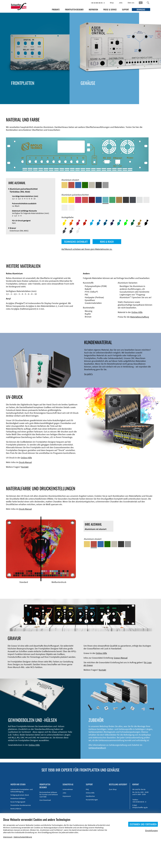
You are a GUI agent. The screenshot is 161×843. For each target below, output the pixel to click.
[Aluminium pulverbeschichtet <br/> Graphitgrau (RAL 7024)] (133, 200)
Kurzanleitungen (92, 800)
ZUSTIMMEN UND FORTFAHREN (143, 824)
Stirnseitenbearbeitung (80, 92)
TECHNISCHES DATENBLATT (76, 241)
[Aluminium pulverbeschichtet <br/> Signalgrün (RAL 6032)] (112, 200)
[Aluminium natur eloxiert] (105, 185)
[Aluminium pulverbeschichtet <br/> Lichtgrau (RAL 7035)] (146, 200)
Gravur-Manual (121, 657)
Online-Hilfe (136, 312)
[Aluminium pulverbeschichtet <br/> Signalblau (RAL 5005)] (99, 200)
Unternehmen (68, 789)
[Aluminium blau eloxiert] (78, 185)
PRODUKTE (56, 9)
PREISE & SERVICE (110, 9)
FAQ (87, 789)
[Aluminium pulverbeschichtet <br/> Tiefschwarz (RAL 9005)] (126, 200)
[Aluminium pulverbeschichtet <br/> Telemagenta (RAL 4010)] (78, 200)
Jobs (120, 3)
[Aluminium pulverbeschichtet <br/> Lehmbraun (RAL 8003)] (119, 200)
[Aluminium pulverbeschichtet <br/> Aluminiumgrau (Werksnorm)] (140, 200)
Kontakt (24, 467)
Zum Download (45, 800)
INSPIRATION (93, 9)
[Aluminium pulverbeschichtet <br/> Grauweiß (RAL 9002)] (65, 208)
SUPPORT (125, 9)
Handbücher (90, 796)
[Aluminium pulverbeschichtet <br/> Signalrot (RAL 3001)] (85, 200)
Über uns (131, 3)
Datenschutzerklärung (23, 837)
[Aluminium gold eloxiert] (65, 185)
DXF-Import (74, 95)
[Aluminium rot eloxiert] (71, 185)
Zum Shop (113, 789)
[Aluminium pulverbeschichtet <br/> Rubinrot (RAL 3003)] (92, 200)
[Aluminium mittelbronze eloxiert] (92, 185)
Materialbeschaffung (139, 316)
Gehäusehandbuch (97, 747)
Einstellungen (151, 830)
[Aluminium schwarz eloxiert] (99, 185)
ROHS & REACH (107, 241)
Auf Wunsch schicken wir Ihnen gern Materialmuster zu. (87, 249)
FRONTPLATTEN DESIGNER (74, 9)
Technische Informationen (81, 89)
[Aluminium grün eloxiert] (85, 185)
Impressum (67, 796)
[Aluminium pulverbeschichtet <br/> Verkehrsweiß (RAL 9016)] (71, 208)
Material (73, 98)
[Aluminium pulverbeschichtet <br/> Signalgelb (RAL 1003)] (71, 200)
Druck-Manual (25, 462)
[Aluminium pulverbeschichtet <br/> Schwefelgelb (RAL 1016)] (65, 200)
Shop (112, 3)
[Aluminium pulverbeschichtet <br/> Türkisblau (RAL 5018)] (105, 200)
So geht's (88, 374)
